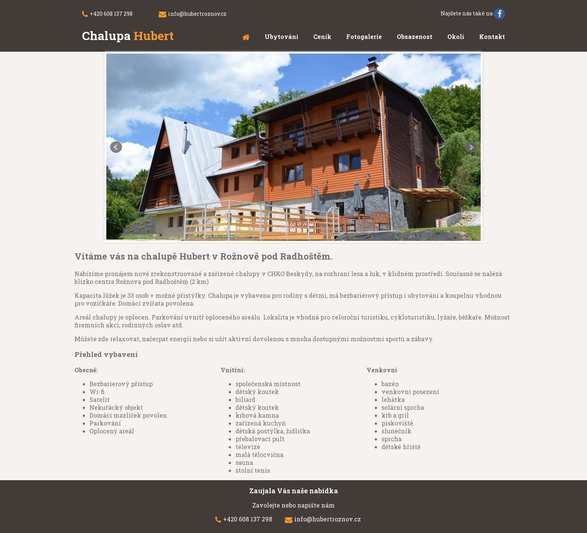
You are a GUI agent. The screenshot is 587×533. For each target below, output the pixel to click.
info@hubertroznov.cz (197, 13)
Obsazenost (414, 36)
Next (471, 147)
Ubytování (281, 36)
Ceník (322, 36)
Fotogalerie (364, 36)
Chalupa (128, 35)
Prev (116, 147)
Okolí (455, 36)
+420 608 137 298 (111, 13)
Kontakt (492, 36)
